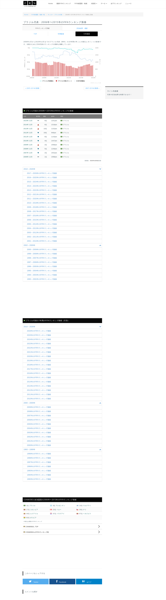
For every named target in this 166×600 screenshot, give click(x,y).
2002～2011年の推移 (42, 237)
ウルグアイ (87, 505)
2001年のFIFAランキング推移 (39, 441)
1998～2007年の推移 (42, 258)
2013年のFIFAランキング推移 (39, 386)
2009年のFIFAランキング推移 (39, 407)
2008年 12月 (28, 149)
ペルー (59, 509)
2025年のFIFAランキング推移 (39, 335)
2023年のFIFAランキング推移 (39, 344)
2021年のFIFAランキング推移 (39, 352)
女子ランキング (113, 4)
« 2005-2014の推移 (32, 88)
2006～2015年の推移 (42, 220)
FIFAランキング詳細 (42, 28)
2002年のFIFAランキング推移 (39, 437)
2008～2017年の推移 (42, 211)
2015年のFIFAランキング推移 (39, 377)
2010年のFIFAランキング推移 (39, 399)
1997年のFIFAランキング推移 (39, 462)
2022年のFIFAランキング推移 (39, 348)
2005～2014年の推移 (42, 224)
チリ (84, 509)
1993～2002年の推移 (42, 279)
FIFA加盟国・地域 (78, 4)
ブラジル (32, 505)
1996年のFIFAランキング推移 (39, 466)
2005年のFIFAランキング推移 (39, 424)
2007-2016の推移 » (91, 88)
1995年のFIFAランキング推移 (39, 471)
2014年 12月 (28, 124)
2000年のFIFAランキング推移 (39, 445)
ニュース (126, 4)
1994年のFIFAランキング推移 (39, 475)
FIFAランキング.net (33, 4)
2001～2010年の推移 (42, 241)
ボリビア (33, 517)
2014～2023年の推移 (42, 186)
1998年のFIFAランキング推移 (39, 458)
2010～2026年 (63, 169)
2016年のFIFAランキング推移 (39, 373)
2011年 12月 (28, 137)
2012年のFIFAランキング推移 (39, 390)
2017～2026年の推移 (42, 173)
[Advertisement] (62, 100)
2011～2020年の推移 (42, 199)
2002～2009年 (63, 245)
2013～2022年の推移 (42, 190)
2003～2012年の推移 (42, 232)
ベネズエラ (87, 513)
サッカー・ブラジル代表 (55, 14)
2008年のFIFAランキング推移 (39, 411)
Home (48, 4)
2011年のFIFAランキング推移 (39, 394)
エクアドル (34, 513)
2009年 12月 (28, 145)
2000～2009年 (63, 403)
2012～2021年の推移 (42, 194)
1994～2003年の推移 (42, 275)
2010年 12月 (28, 141)
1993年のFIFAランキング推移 (39, 479)
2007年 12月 (28, 153)
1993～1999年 (63, 449)
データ (101, 4)
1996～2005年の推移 (42, 266)
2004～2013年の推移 (42, 228)
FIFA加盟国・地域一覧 (38, 14)
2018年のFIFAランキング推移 (39, 365)
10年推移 (86, 34)
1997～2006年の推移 (42, 262)
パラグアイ (60, 513)
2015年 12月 (28, 120)
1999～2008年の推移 (42, 254)
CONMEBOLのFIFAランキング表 (37, 532)
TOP (35, 34)
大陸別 (92, 4)
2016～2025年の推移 (42, 177)
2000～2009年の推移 (42, 249)
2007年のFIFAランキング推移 (39, 416)
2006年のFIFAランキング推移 (39, 420)
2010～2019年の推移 (42, 203)
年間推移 (61, 34)
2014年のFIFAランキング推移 (39, 382)
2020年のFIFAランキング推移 (39, 356)
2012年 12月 (28, 133)
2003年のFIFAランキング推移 (39, 432)
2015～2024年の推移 (42, 182)
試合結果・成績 (82, 28)
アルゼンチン (60, 505)
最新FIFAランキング (61, 4)
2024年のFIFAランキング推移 (39, 339)
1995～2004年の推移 (42, 271)
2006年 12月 (28, 157)
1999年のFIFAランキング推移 (39, 454)
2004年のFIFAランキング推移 (39, 428)
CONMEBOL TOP (31, 527)
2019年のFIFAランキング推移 (39, 360)
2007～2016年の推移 (42, 216)
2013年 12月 (28, 128)
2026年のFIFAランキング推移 (39, 331)
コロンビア (34, 509)
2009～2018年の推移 (42, 207)
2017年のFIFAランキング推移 (39, 369)
